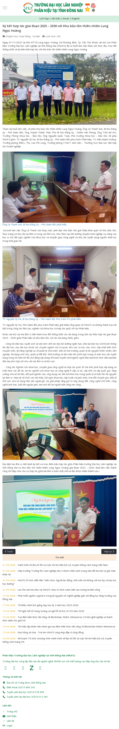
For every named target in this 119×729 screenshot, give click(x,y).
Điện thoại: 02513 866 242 (18, 687)
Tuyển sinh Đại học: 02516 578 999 (23, 692)
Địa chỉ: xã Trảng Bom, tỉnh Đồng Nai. (24, 682)
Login (7, 725)
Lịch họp (44, 18)
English (76, 18)
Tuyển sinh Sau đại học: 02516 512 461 (25, 696)
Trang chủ (9, 711)
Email (66, 18)
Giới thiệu (9, 716)
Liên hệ (8, 720)
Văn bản (55, 18)
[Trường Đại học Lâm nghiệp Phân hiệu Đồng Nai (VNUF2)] (59, 7)
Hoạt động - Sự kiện (29, 36)
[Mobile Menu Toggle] (4, 8)
